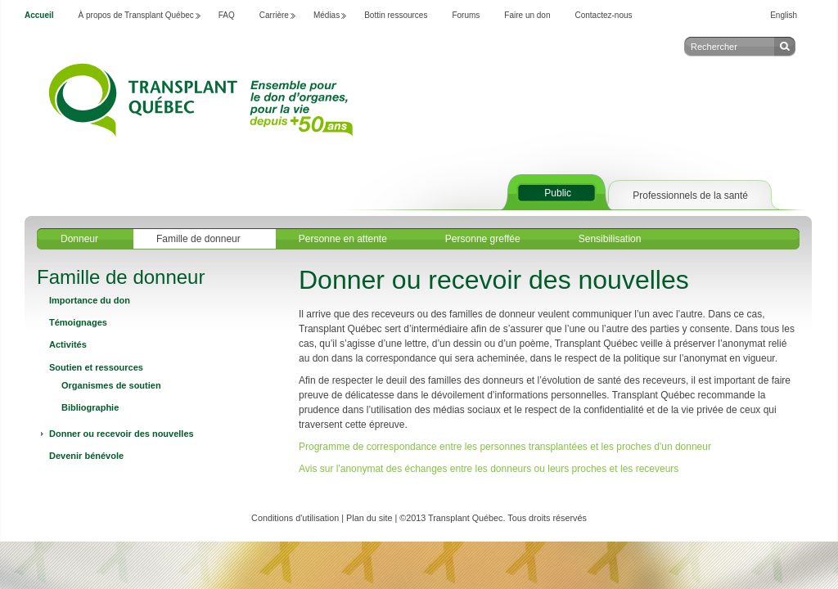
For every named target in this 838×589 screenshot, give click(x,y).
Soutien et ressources (96, 367)
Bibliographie (90, 407)
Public (557, 193)
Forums (466, 15)
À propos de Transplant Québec (136, 15)
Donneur (79, 239)
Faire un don (527, 15)
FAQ (227, 15)
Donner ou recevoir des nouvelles (121, 433)
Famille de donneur (198, 239)
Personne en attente (343, 239)
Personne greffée (482, 239)
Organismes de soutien (111, 385)
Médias (326, 15)
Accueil (39, 15)
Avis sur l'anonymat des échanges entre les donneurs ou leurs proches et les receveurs (488, 468)
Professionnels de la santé (690, 195)
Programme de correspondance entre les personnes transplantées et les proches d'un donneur (505, 446)
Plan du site (369, 518)
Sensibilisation (610, 239)
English (783, 15)
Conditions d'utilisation (295, 518)
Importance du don (89, 300)
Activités (68, 344)
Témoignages (78, 322)
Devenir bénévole (86, 456)
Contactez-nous (604, 15)
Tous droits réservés (547, 518)
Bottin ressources (395, 15)
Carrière (274, 15)
